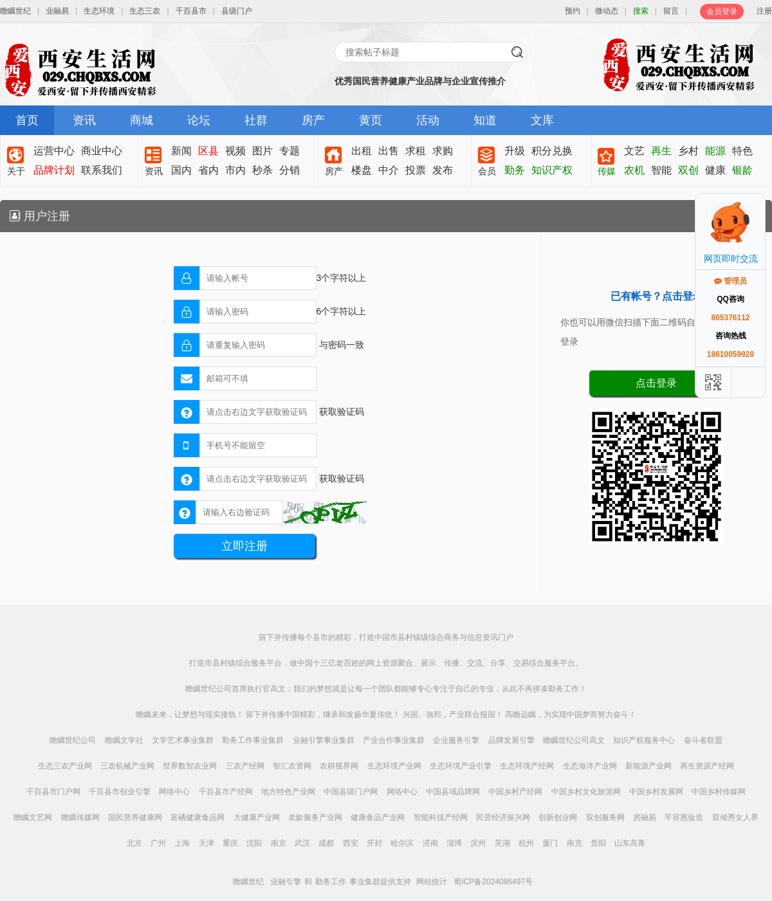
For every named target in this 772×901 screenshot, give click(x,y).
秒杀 (262, 170)
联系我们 (101, 170)
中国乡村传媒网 (719, 791)
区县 (208, 150)
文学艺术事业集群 (183, 740)
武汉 (302, 843)
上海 (182, 843)
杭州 (526, 843)
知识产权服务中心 (644, 740)
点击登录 (656, 383)
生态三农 (144, 10)
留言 (671, 10)
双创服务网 (605, 817)
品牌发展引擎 (511, 740)
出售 (388, 150)
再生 (661, 150)
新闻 (181, 150)
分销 (289, 170)
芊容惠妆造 (684, 817)
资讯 (84, 120)
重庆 (230, 843)
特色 (742, 150)
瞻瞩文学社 (124, 740)
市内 (235, 170)
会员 (487, 171)
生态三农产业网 (65, 765)
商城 (141, 120)
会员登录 (721, 11)
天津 (206, 843)
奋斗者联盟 (703, 740)
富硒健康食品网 (197, 817)
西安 (350, 843)
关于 (16, 171)
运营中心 (54, 150)
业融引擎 (285, 881)
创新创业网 (557, 817)
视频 (235, 150)
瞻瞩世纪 (15, 10)
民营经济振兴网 (503, 817)
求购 (442, 150)
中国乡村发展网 (656, 791)
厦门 (550, 843)
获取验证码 (341, 411)
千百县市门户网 (53, 791)
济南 (430, 843)
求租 (415, 150)
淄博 (454, 843)
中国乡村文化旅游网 (586, 791)
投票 (415, 170)
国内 (181, 170)
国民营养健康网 (135, 817)
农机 (634, 170)
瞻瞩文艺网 (33, 817)
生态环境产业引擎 (461, 765)
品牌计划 (54, 170)
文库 (542, 120)
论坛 (198, 120)
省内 (208, 170)
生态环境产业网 (394, 765)
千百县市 (191, 10)
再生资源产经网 (707, 765)
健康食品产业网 (378, 817)
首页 (27, 120)
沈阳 (254, 843)
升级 (514, 150)
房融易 (644, 817)
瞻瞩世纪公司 (73, 740)
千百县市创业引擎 (120, 791)
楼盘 (361, 170)
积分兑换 (552, 150)
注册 (764, 10)
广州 (158, 843)
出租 (361, 150)
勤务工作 (330, 881)
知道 (485, 120)
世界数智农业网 (190, 765)
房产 (313, 120)
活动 (427, 120)
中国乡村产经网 (515, 791)
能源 (715, 150)
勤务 (514, 170)
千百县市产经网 (226, 791)
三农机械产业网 (127, 765)
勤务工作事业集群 (253, 740)
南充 (574, 843)
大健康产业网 (257, 817)
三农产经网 (245, 765)
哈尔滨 (402, 843)
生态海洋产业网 (590, 765)
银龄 (742, 170)
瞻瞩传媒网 (80, 817)
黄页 (370, 120)
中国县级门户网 (351, 791)
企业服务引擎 (456, 740)
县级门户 (236, 10)
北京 (134, 843)
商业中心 (101, 150)
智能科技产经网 (441, 817)
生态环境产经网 (527, 765)
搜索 (640, 10)
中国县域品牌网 (453, 791)
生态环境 (99, 10)
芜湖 (502, 843)
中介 (388, 170)
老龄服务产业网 (315, 817)
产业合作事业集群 (394, 740)
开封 (374, 843)
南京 (278, 843)
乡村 (688, 150)
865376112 (730, 317)
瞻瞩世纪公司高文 (574, 740)
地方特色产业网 (288, 791)
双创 (688, 170)
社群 (256, 120)
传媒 (607, 171)
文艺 (634, 150)
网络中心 (174, 791)
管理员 (730, 281)
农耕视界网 (339, 765)
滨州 (478, 843)
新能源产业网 (648, 765)
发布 (442, 170)
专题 (289, 150)
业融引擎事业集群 (323, 740)
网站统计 (431, 881)
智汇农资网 (292, 765)
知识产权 (552, 170)
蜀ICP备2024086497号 (493, 881)
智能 (661, 170)
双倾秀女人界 (735, 817)
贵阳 (598, 843)
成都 (326, 843)
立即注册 (244, 546)
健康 (715, 170)
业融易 (57, 10)
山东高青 (629, 843)
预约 (572, 10)
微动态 (606, 10)
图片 (262, 150)
